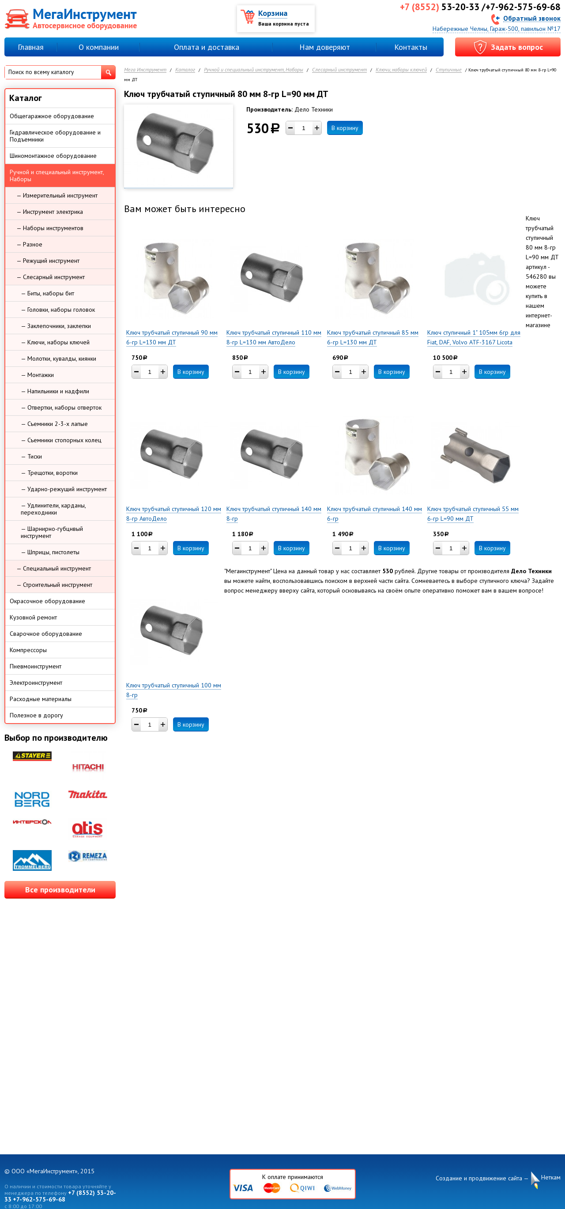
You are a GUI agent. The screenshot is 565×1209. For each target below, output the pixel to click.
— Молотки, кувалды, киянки (58, 358)
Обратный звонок (532, 18)
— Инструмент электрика (49, 212)
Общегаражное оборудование (52, 116)
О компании (99, 47)
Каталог (185, 70)
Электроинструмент (36, 683)
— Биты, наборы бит (47, 293)
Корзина (272, 13)
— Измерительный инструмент (57, 195)
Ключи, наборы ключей (401, 70)
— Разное (29, 244)
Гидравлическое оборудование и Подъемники (55, 135)
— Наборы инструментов (49, 228)
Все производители (60, 889)
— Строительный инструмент (54, 585)
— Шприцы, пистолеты (50, 552)
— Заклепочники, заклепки (56, 326)
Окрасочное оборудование (47, 601)
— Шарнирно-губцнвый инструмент (52, 532)
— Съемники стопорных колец (61, 440)
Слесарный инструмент (339, 70)
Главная (31, 47)
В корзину (344, 128)
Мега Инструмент (145, 70)
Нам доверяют (324, 47)
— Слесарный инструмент (50, 277)
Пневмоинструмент (35, 666)
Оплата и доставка (206, 47)
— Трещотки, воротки (49, 473)
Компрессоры (28, 650)
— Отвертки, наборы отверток (61, 407)
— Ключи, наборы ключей (55, 342)
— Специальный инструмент (53, 568)
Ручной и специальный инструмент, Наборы (253, 70)
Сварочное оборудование (46, 634)
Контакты (410, 47)
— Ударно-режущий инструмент (64, 489)
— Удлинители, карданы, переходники (53, 508)
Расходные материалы (41, 699)
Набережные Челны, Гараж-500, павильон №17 (497, 29)
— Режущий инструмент (47, 261)
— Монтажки (37, 375)
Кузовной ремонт (33, 617)
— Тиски (31, 456)
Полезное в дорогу (36, 715)
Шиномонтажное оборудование (53, 156)
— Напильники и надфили (55, 391)
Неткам (551, 1177)
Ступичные (449, 70)
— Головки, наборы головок (58, 309)
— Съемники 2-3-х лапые (54, 424)
